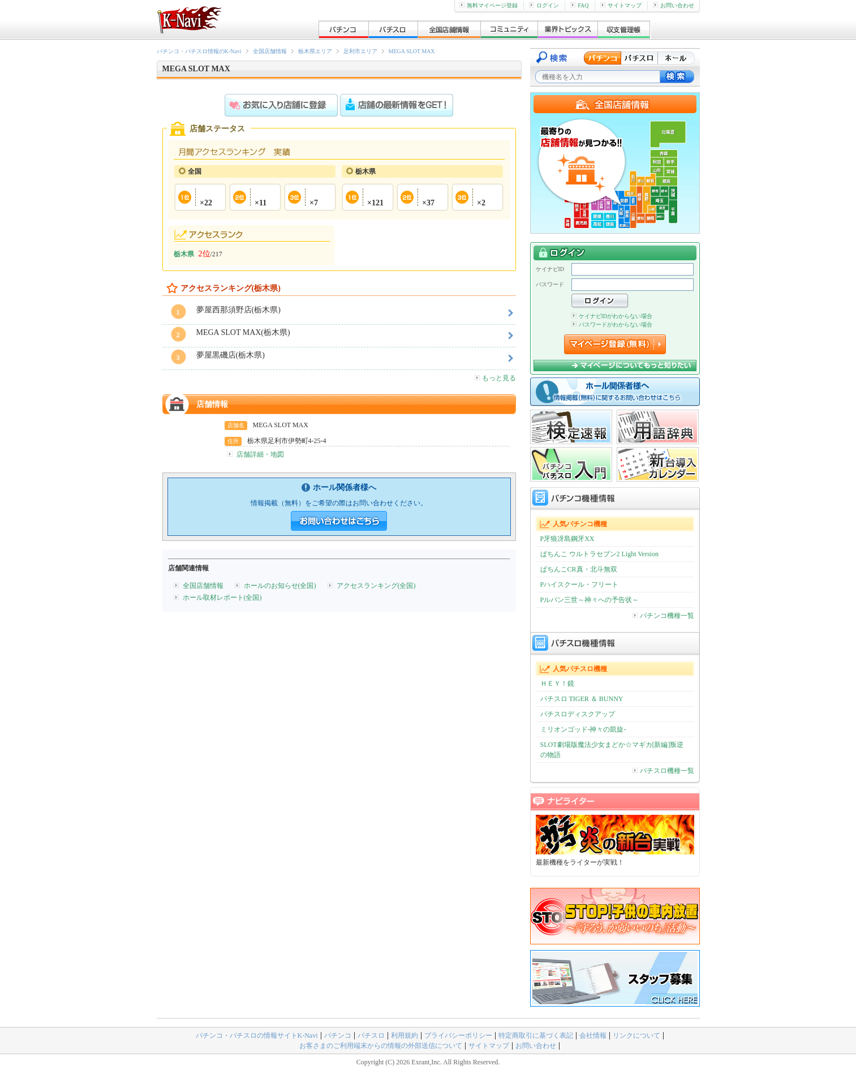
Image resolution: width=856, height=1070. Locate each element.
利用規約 (404, 1035)
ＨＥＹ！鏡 (557, 683)
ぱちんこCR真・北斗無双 (578, 569)
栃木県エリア (315, 51)
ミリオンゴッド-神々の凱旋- (583, 729)
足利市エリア (360, 51)
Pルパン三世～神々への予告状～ (589, 600)
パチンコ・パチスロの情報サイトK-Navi (257, 1035)
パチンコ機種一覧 (663, 616)
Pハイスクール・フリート (579, 584)
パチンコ (337, 1035)
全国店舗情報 (270, 51)
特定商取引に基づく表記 (535, 1035)
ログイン (544, 5)
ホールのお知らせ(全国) (280, 586)
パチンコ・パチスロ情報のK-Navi (199, 51)
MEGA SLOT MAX (412, 51)
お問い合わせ (673, 5)
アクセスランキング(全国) (376, 586)
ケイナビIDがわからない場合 (612, 316)
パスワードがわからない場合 (611, 324)
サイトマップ (621, 5)
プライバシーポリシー (458, 1035)
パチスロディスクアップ (577, 714)
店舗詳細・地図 (260, 454)
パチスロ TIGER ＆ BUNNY (581, 699)
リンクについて (636, 1035)
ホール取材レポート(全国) (222, 597)
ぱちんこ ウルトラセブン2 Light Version (599, 554)
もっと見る (495, 378)
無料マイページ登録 (488, 5)
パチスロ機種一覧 (663, 771)
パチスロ (371, 1035)
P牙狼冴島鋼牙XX (567, 539)
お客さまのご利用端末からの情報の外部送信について (380, 1046)
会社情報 (592, 1035)
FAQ (579, 5)
